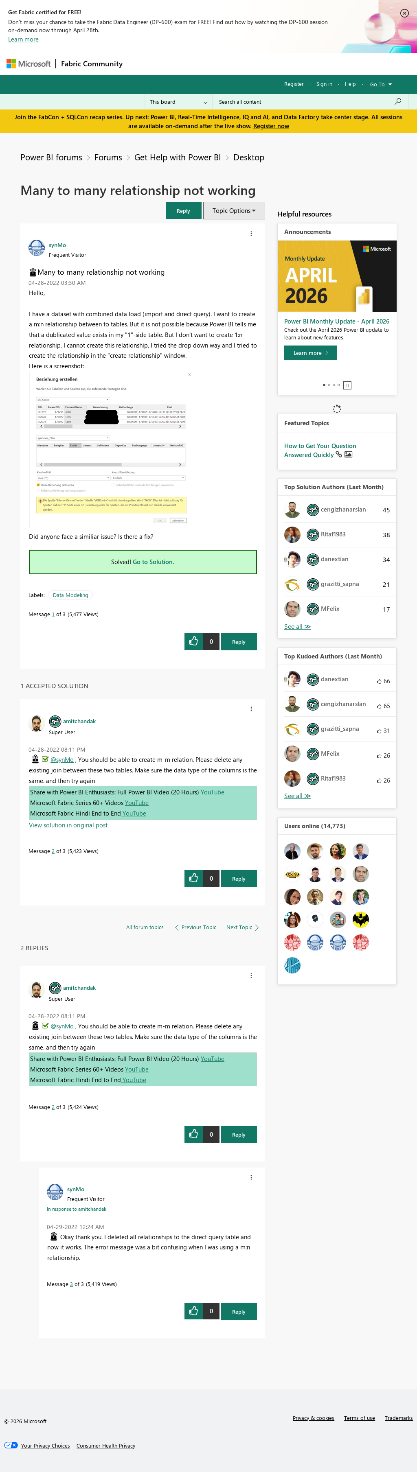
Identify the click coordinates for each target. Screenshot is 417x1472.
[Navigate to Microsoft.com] (28, 63)
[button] (184, 210)
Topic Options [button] (231, 210)
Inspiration (177, 63)
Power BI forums (51, 156)
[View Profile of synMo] (57, 245)
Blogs (283, 63)
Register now (271, 126)
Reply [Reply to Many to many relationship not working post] (239, 641)
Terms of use (359, 1417)
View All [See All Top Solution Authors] (297, 626)
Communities (246, 63)
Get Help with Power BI (177, 156)
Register (294, 83)
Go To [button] (377, 84)
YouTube (212, 792)
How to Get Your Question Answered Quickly (320, 450)
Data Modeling (70, 594)
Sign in (324, 83)
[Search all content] (310, 101)
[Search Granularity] (178, 101)
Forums (141, 63)
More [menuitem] (310, 63)
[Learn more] (310, 353)
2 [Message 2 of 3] (53, 850)
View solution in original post (68, 825)
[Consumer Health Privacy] (106, 1445)
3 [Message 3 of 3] (71, 1283)
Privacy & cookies (313, 1417)
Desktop (248, 156)
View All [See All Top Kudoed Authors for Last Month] (297, 796)
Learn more (23, 39)
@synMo (62, 759)
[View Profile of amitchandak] (79, 721)
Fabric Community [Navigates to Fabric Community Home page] (92, 63)
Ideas (210, 63)
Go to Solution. (153, 562)
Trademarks (399, 1417)
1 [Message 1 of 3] (53, 613)
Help (350, 83)
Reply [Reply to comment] (239, 878)
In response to (76, 1208)
